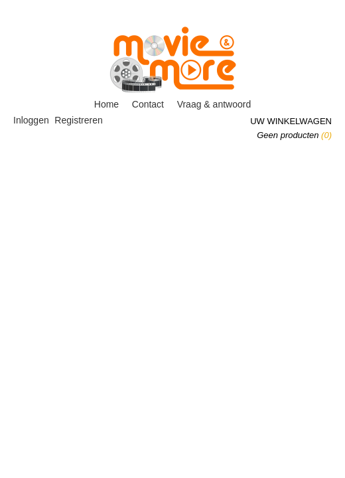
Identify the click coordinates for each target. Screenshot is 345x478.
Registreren (78, 120)
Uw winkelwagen (291, 121)
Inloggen (31, 120)
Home (106, 104)
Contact (148, 104)
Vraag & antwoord (214, 104)
